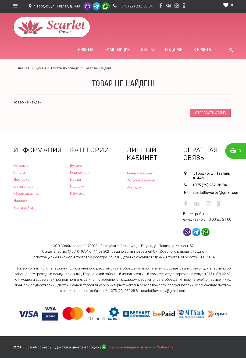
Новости (20, 200)
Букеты (85, 50)
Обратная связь (26, 193)
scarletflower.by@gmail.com (213, 192)
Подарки (173, 50)
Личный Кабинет (141, 173)
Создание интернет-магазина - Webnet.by (140, 346)
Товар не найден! (97, 68)
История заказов (141, 180)
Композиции (117, 50)
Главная (23, 68)
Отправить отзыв (210, 113)
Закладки (135, 187)
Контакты (21, 165)
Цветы (147, 50)
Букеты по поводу (65, 68)
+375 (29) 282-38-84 (136, 6)
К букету (202, 50)
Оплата (19, 172)
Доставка (21, 179)
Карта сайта (23, 207)
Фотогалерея (24, 186)
